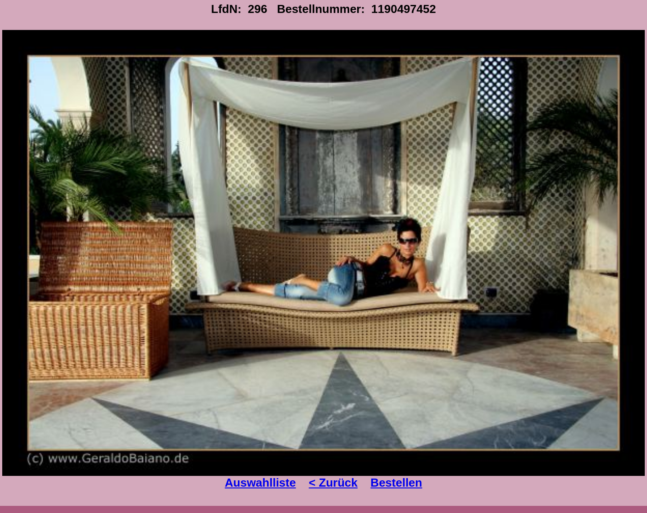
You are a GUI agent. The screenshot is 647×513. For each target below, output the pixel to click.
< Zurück (333, 482)
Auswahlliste (260, 482)
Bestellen (397, 482)
